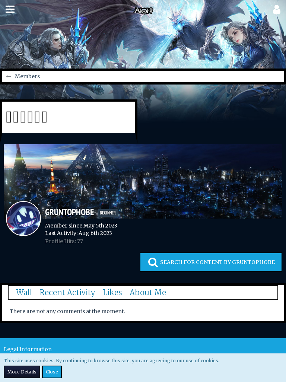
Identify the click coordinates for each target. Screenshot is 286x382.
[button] (10, 9)
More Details (21, 372)
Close (52, 372)
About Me (148, 292)
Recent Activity (67, 292)
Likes (112, 292)
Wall (24, 292)
